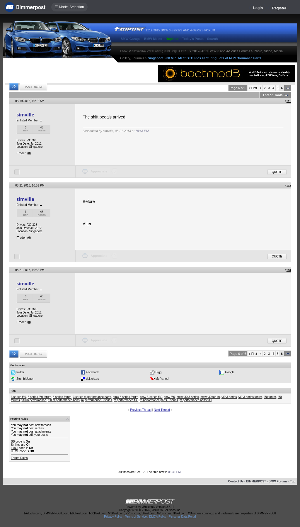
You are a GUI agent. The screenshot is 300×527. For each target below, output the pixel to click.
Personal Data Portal (182, 516)
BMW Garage (130, 38)
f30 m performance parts (64, 400)
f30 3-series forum (250, 397)
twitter (20, 372)
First (253, 88)
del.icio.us (92, 378)
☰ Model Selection (69, 7)
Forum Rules (19, 458)
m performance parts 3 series (159, 400)
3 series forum (62, 397)
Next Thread (162, 409)
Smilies (15, 444)
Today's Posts (192, 38)
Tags (13, 390)
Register (279, 8)
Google (229, 372)
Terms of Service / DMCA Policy (145, 516)
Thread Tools (272, 95)
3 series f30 (18, 397)
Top (292, 481)
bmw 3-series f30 (151, 397)
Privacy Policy (113, 516)
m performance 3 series (96, 400)
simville (25, 114)
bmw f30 (169, 397)
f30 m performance (33, 400)
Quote (277, 172)
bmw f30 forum (210, 397)
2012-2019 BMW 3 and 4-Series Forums (221, 51)
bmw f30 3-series (188, 397)
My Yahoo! (162, 378)
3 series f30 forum (39, 397)
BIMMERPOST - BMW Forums (266, 481)
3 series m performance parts (92, 397)
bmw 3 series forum (125, 397)
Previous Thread (140, 409)
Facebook (92, 372)
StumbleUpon (25, 378)
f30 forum (270, 397)
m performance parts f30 (196, 400)
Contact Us (235, 481)
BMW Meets (153, 38)
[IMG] (14, 448)
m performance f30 (126, 400)
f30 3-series (229, 397)
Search (212, 38)
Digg (159, 372)
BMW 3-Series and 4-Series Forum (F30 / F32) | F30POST (154, 51)
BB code (16, 441)
